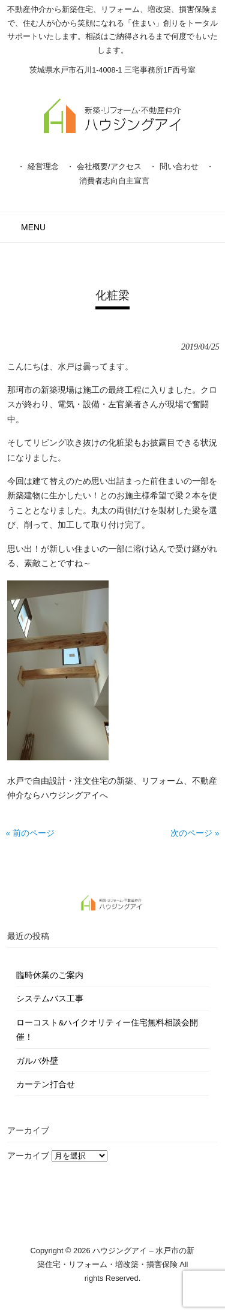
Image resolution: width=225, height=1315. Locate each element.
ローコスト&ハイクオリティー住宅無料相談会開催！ (107, 1030)
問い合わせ (179, 166)
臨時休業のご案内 (49, 975)
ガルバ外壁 (37, 1061)
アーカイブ (28, 1155)
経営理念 (43, 166)
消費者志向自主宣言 (114, 180)
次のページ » (194, 833)
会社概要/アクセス (109, 166)
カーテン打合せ (45, 1084)
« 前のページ (29, 833)
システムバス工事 (49, 998)
